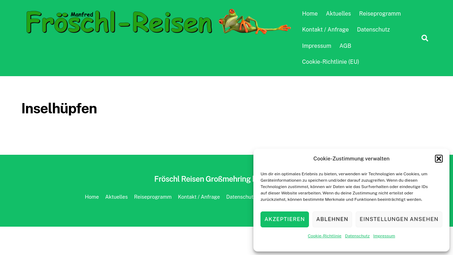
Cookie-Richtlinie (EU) (330, 61)
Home (310, 13)
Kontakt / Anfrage (325, 29)
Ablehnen (332, 219)
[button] (438, 158)
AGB (345, 45)
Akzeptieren (284, 219)
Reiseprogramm (380, 13)
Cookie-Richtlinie (325, 235)
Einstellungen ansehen (399, 219)
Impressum (384, 235)
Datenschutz (357, 235)
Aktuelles (338, 13)
